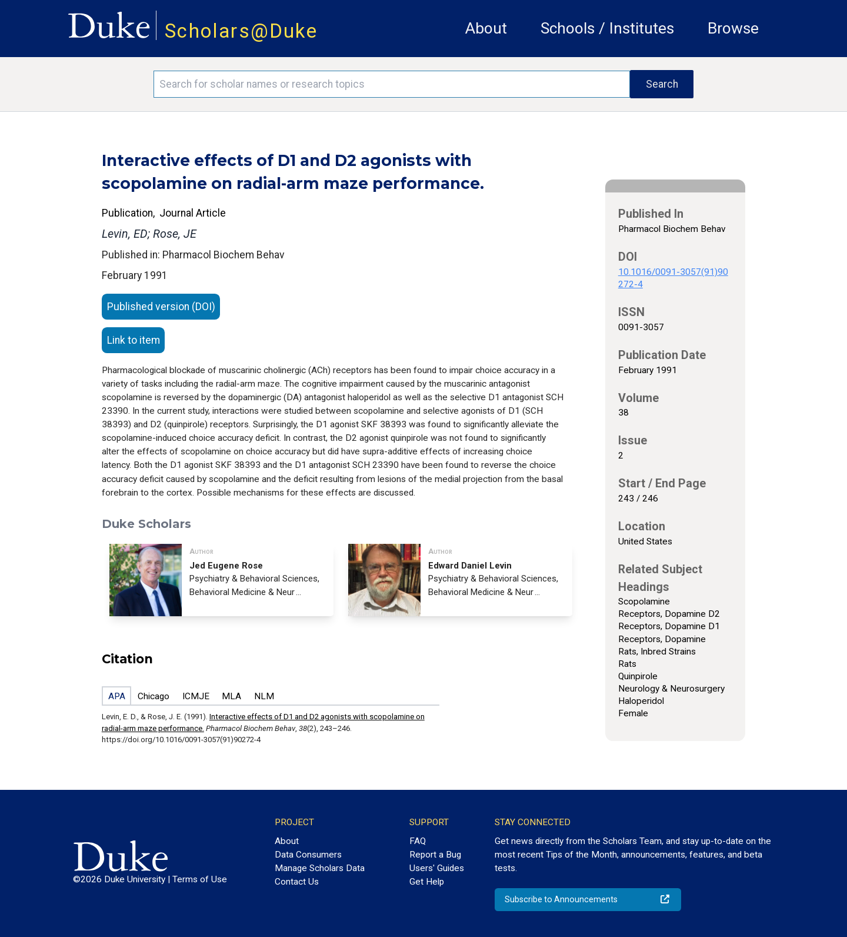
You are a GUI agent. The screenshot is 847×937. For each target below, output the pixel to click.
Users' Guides (436, 868)
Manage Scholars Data (320, 868)
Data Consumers (308, 854)
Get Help (426, 881)
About (486, 28)
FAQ (417, 841)
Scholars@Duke (241, 30)
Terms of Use (199, 879)
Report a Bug (435, 854)
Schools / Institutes (607, 28)
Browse (733, 28)
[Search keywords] (392, 84)
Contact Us (297, 881)
